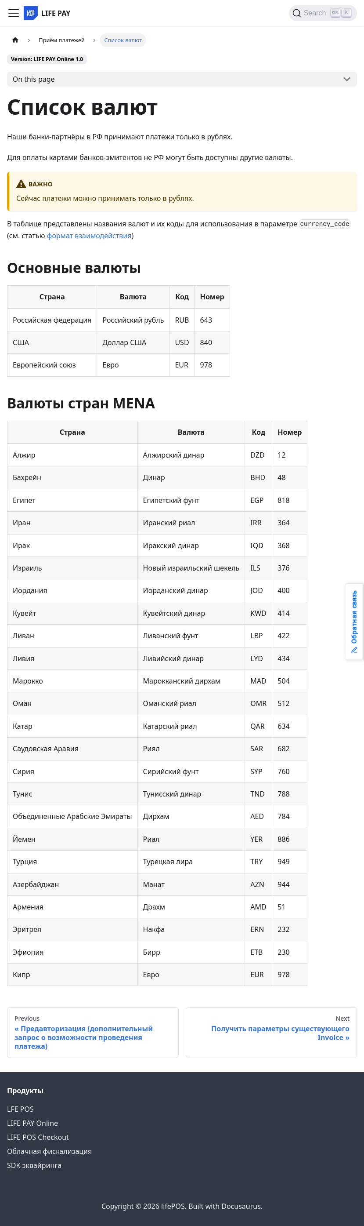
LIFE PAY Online (32, 1123)
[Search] (323, 13)
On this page (34, 79)
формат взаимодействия (89, 235)
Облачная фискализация (49, 1151)
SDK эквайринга (34, 1165)
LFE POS (20, 1109)
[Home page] (15, 40)
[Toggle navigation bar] (13, 13)
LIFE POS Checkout (38, 1137)
